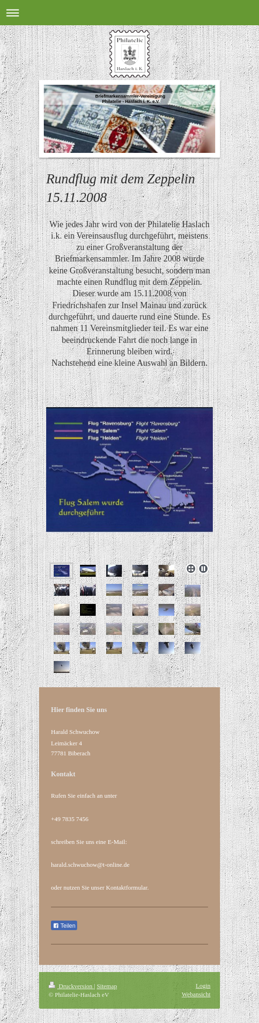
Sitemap (107, 986)
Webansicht (196, 994)
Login (203, 985)
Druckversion (71, 986)
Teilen (64, 926)
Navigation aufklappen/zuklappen (129, 12)
